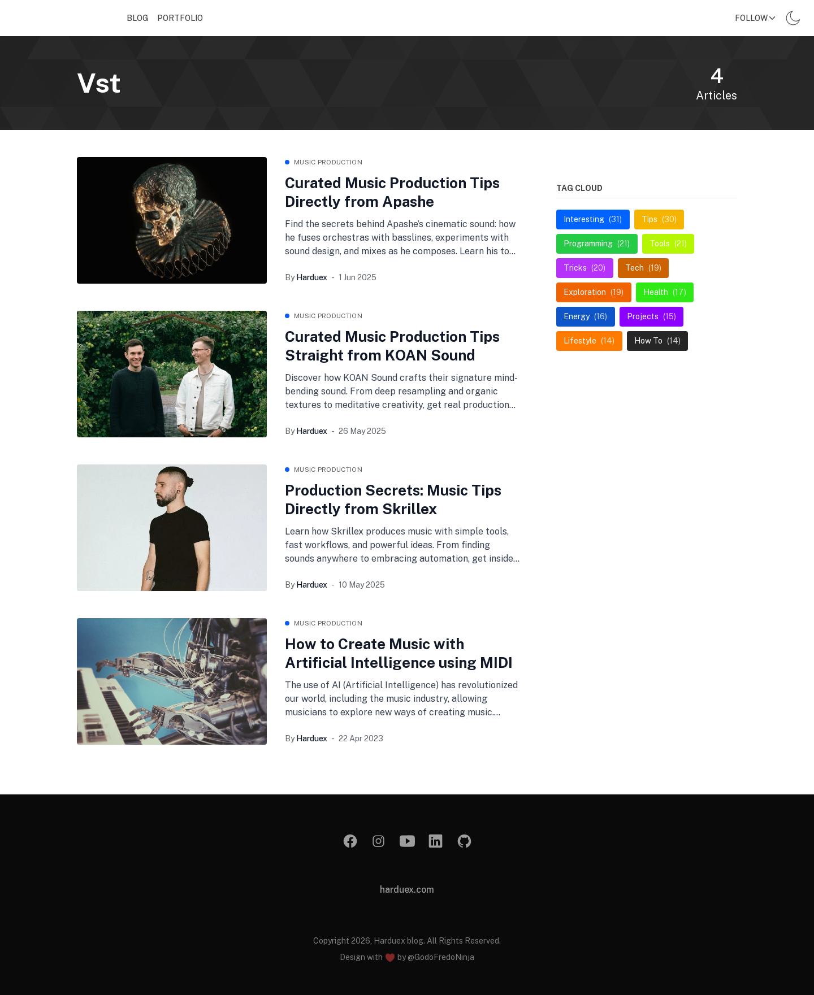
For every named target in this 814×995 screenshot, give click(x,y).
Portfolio (180, 18)
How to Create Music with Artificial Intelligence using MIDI (399, 653)
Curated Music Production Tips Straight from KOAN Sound (392, 346)
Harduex (311, 277)
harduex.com (407, 889)
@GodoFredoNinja (441, 957)
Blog (137, 18)
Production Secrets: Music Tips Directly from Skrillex (393, 499)
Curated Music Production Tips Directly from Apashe (392, 192)
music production (328, 162)
